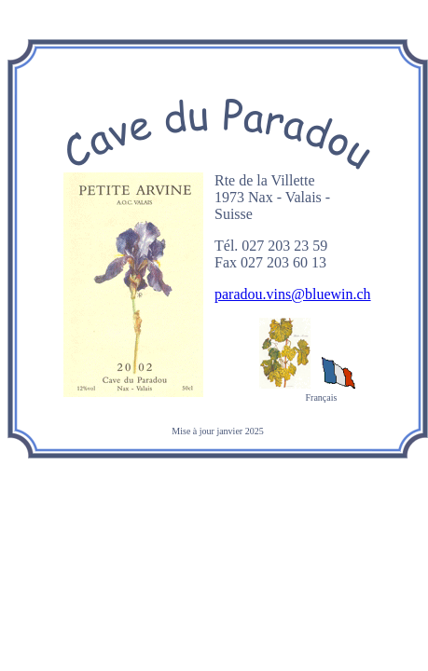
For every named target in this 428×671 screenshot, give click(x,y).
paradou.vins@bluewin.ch (292, 294)
